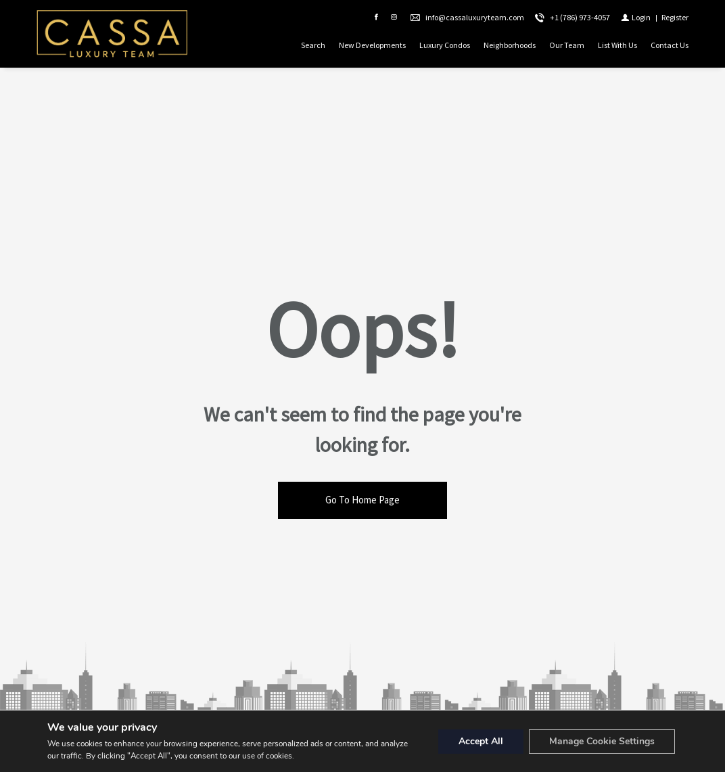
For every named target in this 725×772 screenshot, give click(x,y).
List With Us (617, 45)
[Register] (674, 17)
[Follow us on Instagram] (394, 18)
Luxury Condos (444, 45)
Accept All (481, 741)
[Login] (636, 17)
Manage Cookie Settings (602, 741)
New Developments (372, 45)
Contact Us (669, 45)
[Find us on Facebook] (376, 18)
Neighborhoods (510, 45)
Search (313, 45)
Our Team (566, 45)
